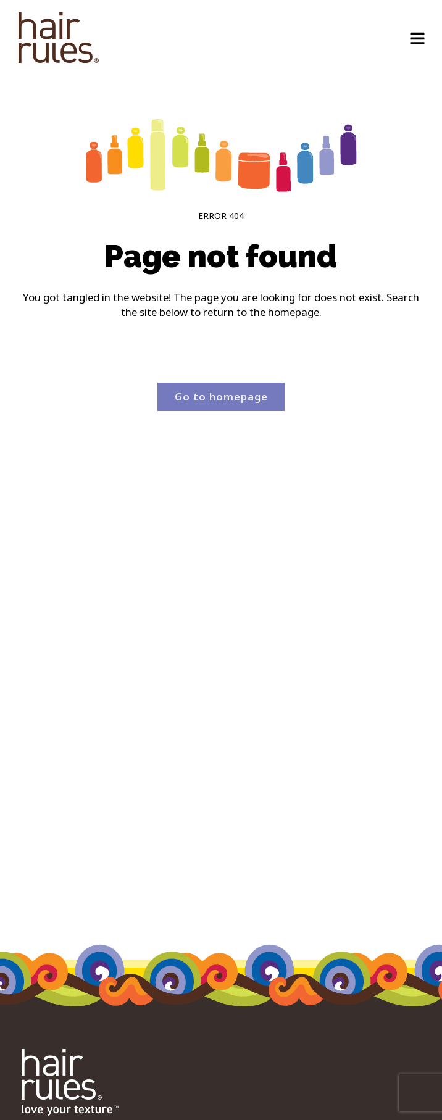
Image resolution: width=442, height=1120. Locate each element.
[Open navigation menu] (417, 39)
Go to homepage (221, 396)
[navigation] (59, 39)
